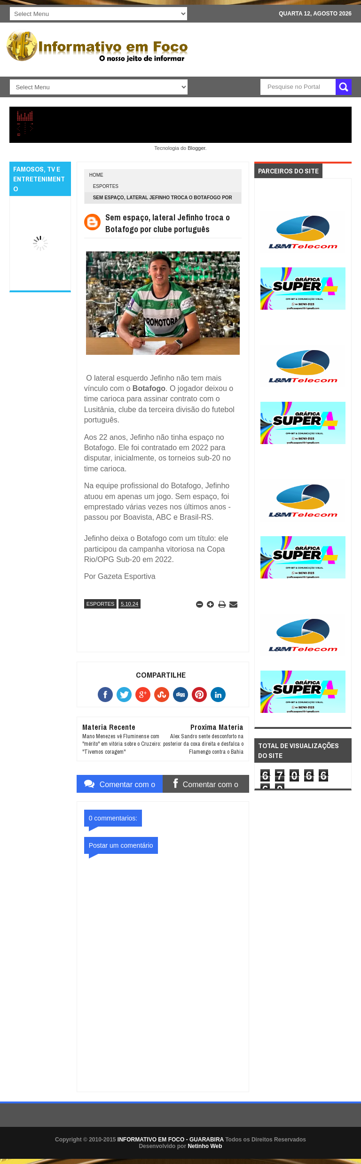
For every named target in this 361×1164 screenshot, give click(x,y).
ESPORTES (105, 186)
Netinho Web (205, 1146)
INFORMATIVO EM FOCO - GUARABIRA (171, 1139)
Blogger (196, 148)
